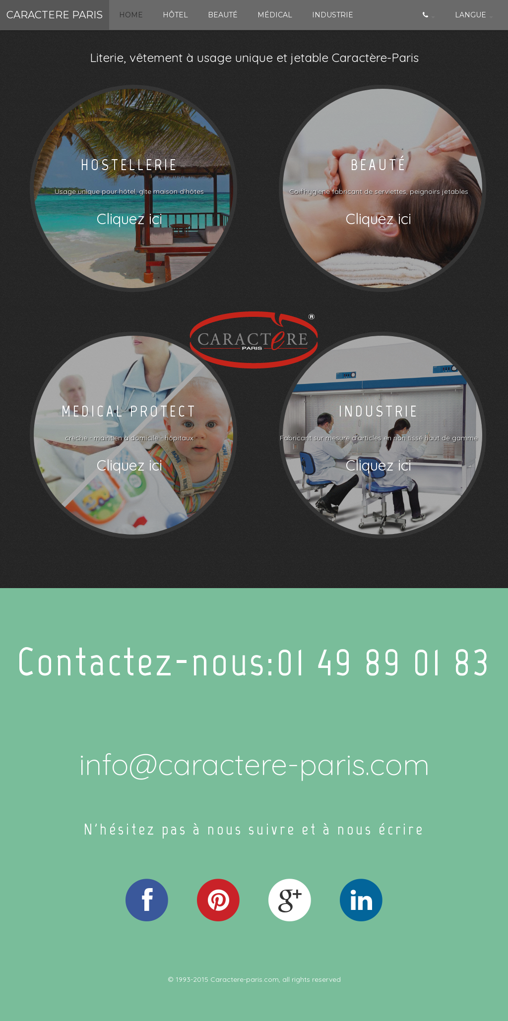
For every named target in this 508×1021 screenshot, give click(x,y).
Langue (474, 14)
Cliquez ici (129, 218)
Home (131, 14)
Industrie (332, 14)
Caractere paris (54, 15)
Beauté (223, 14)
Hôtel (175, 14)
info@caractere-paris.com (254, 763)
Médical (274, 14)
